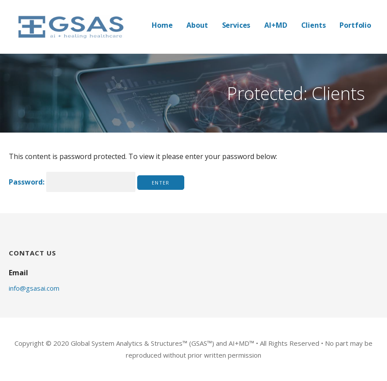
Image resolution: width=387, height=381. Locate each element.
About (197, 25)
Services (236, 25)
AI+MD (275, 25)
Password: (72, 182)
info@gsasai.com (34, 288)
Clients (313, 25)
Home (162, 25)
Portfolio (355, 25)
